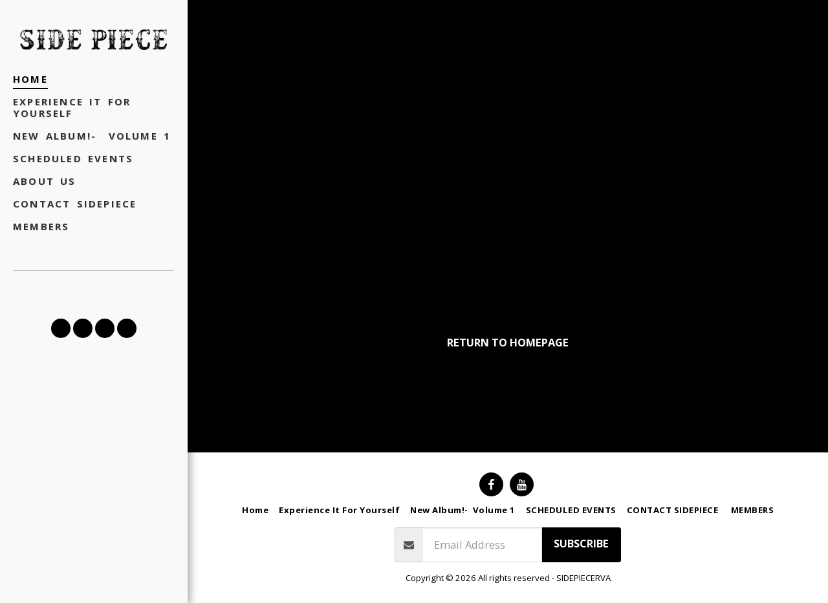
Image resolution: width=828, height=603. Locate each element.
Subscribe (581, 543)
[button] (61, 328)
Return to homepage (508, 342)
